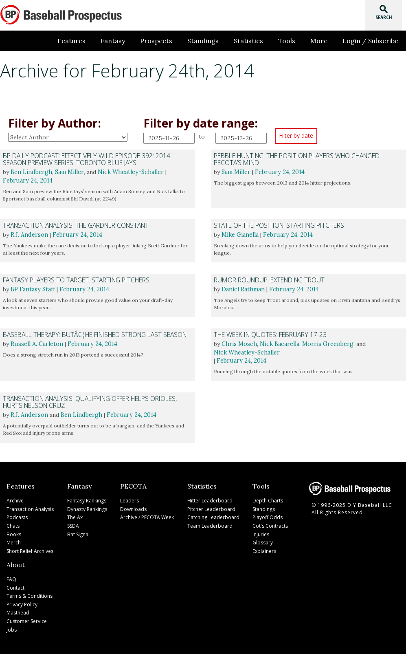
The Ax (75, 516)
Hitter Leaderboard (210, 499)
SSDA (73, 524)
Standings (212, 41)
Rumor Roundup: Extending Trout (268, 279)
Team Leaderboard (210, 524)
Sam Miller (68, 171)
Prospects (167, 41)
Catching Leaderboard (213, 516)
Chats (13, 524)
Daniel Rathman (243, 289)
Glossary (262, 540)
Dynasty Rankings (87, 507)
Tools (292, 41)
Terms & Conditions (30, 592)
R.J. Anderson (29, 234)
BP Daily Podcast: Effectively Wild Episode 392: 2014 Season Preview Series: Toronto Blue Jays (85, 159)
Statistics (255, 41)
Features (87, 41)
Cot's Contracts (270, 524)
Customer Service (27, 617)
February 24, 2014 (26, 179)
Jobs (12, 625)
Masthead (18, 609)
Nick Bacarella (278, 343)
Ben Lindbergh (31, 171)
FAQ (11, 576)
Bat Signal (78, 532)
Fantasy (126, 41)
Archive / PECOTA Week (147, 516)
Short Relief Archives (30, 548)
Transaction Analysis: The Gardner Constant (75, 225)
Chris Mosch (239, 343)
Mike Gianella (240, 234)
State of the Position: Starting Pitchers (278, 225)
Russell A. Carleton (36, 343)
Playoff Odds (267, 516)
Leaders (129, 499)
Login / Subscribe (371, 41)
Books (14, 532)
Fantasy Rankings (86, 499)
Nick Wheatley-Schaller (129, 171)
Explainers (264, 548)
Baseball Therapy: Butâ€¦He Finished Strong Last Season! (93, 334)
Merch (14, 540)
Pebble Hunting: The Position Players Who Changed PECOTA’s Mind (295, 159)
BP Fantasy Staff (32, 289)
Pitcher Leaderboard (211, 507)
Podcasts (17, 516)
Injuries (260, 532)
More (322, 41)
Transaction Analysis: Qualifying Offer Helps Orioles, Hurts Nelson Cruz (88, 402)
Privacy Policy (22, 600)
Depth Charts (267, 499)
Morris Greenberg (326, 343)
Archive (15, 499)
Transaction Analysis (30, 507)
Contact (15, 584)
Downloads (133, 507)
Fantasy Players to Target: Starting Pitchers (76, 279)
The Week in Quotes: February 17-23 (269, 334)
